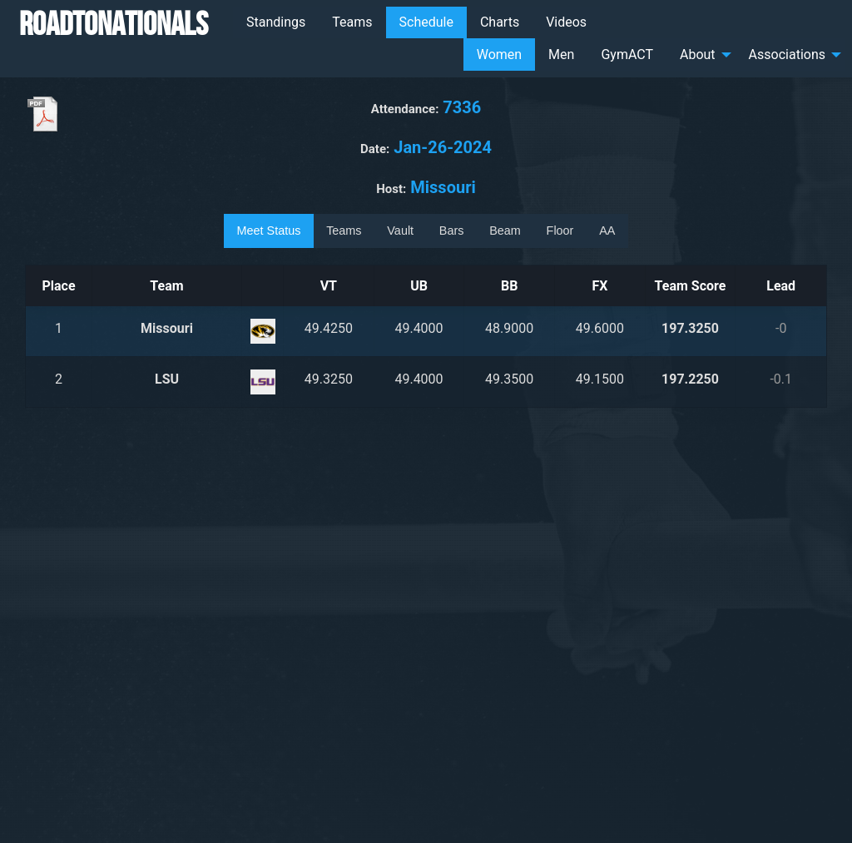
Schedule (426, 22)
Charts (499, 22)
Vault (400, 230)
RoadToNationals (113, 23)
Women (499, 54)
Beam (505, 230)
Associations (787, 54)
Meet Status (269, 230)
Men (561, 54)
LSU (167, 379)
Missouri (167, 328)
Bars (451, 230)
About (698, 54)
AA (607, 230)
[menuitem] (276, 22)
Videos (566, 22)
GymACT (627, 54)
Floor (560, 230)
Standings (275, 22)
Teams (352, 22)
